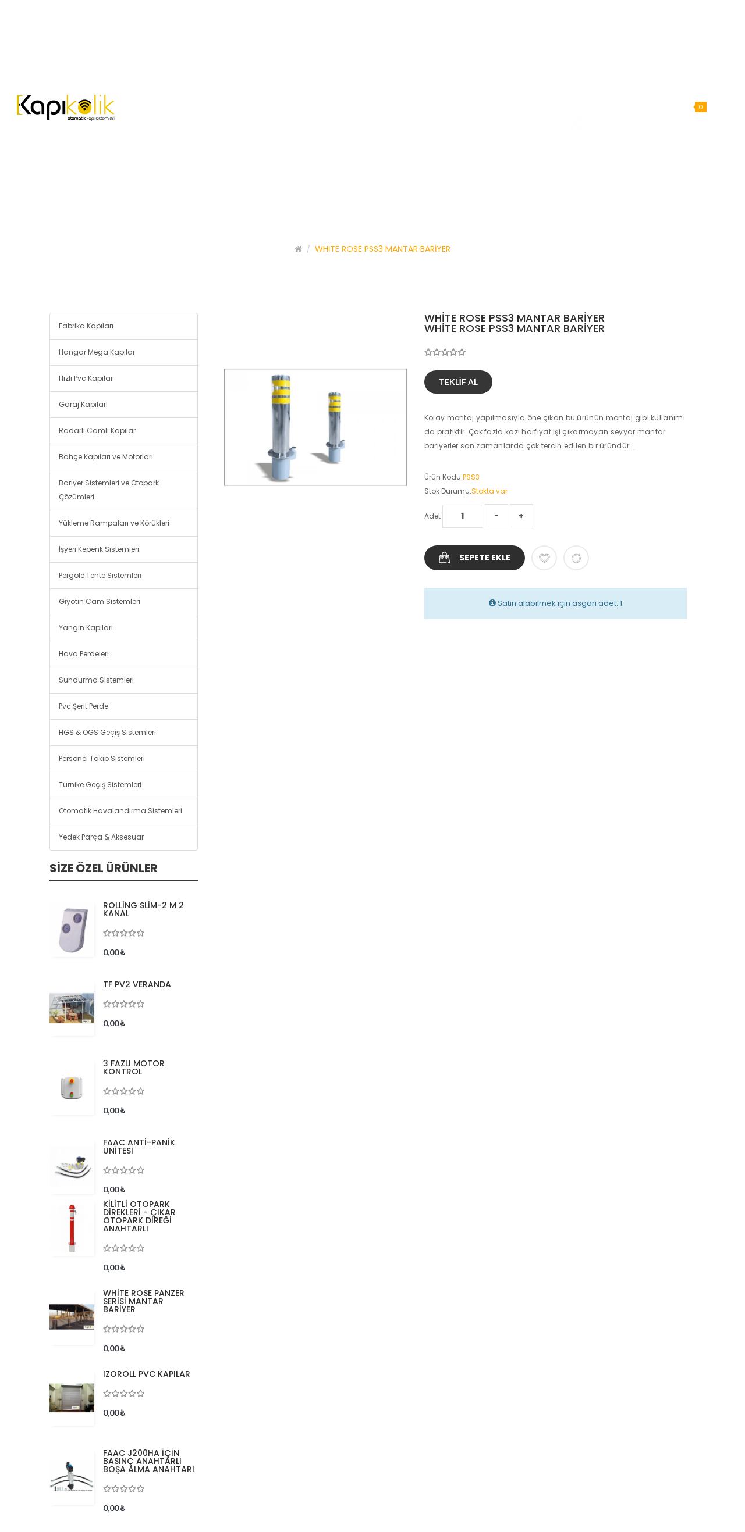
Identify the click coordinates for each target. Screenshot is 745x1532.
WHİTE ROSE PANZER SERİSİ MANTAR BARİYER (144, 1301)
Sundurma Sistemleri (96, 680)
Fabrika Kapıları (86, 326)
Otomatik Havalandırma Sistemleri (120, 811)
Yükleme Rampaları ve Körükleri (114, 523)
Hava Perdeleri (84, 654)
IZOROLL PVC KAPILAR (146, 1374)
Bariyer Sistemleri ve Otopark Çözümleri (109, 490)
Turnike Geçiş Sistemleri (100, 785)
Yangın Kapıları (86, 628)
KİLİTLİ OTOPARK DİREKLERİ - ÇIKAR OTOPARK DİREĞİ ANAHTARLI (139, 1216)
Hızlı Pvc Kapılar (86, 378)
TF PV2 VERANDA (137, 984)
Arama (727, 107)
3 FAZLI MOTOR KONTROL (134, 1067)
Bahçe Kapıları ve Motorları (106, 457)
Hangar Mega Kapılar (97, 352)
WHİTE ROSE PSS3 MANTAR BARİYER (382, 249)
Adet (432, 516)
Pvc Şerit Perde (83, 706)
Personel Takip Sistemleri (102, 758)
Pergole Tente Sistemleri (100, 575)
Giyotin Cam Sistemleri (99, 601)
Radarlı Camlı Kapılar (97, 430)
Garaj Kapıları (83, 404)
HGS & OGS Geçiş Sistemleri (107, 732)
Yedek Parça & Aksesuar (101, 837)
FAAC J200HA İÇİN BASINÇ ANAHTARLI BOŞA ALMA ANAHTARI (148, 1461)
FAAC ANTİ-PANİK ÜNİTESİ (139, 1146)
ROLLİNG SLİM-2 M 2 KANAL (143, 909)
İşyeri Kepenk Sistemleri (99, 549)
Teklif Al (458, 382)
